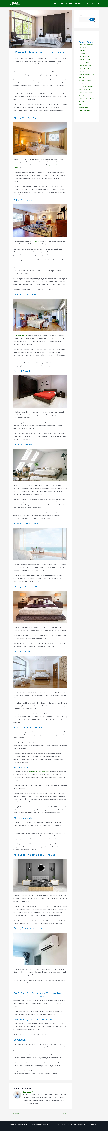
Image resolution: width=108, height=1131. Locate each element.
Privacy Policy (91, 1124)
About (67, 1124)
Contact (73, 1124)
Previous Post (14, 1113)
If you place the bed (20, 335)
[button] (98, 4)
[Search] (91, 19)
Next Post (67, 1113)
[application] (64, 4)
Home (61, 1124)
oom (37, 241)
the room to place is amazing (39, 772)
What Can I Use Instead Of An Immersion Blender (86, 107)
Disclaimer (81, 1124)
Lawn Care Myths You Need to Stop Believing (86, 47)
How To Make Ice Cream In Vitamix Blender (85, 68)
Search (81, 16)
